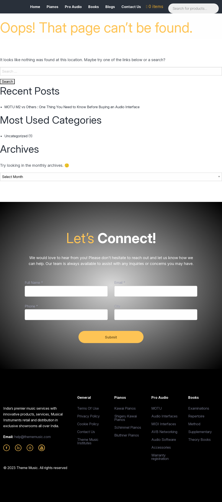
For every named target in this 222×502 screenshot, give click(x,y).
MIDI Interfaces (163, 424)
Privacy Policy (88, 416)
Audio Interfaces (164, 416)
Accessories (161, 447)
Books (93, 7)
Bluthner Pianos (126, 435)
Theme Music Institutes (87, 441)
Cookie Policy (88, 424)
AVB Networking (164, 431)
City (117, 306)
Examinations (198, 408)
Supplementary (200, 431)
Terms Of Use (88, 408)
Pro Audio (73, 7)
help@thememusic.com (32, 437)
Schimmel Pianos (127, 427)
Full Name (34, 282)
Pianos (52, 7)
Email (119, 282)
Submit (111, 337)
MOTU (156, 408)
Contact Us (131, 7)
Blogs (110, 7)
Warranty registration (160, 456)
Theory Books (199, 439)
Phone (31, 306)
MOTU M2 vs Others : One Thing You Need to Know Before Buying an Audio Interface (72, 107)
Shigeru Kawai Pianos (125, 417)
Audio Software (163, 439)
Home (35, 7)
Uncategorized (16, 136)
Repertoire (196, 416)
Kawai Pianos (125, 408)
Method (194, 424)
